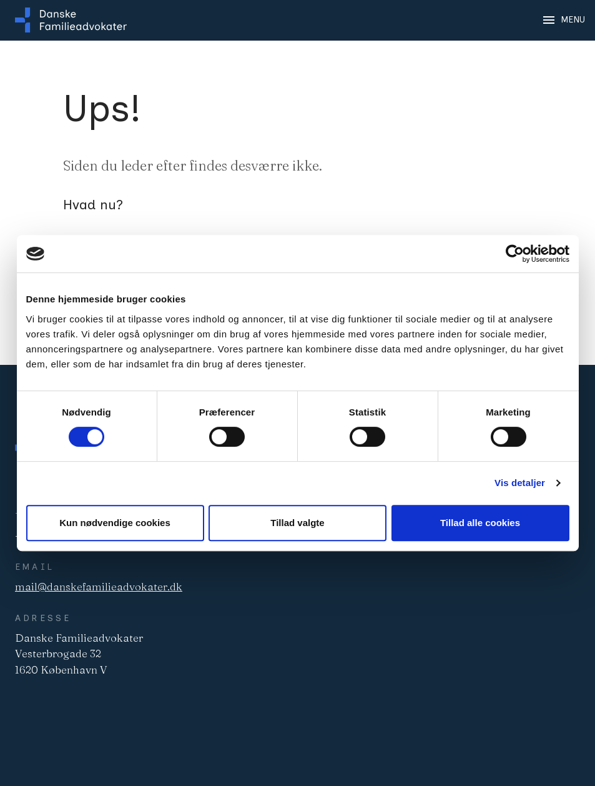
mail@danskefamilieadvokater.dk (98, 586)
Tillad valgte (297, 522)
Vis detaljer (519, 482)
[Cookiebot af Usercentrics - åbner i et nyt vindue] (514, 253)
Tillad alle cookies (480, 522)
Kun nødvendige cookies (114, 522)
